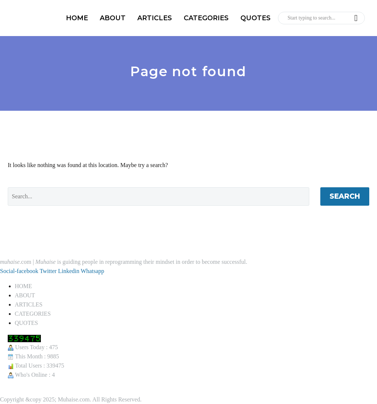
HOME (77, 18)
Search (345, 196)
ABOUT (113, 18)
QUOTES (255, 18)
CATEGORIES (206, 18)
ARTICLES (154, 18)
